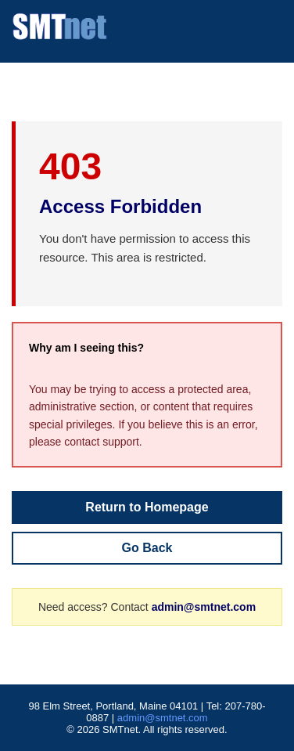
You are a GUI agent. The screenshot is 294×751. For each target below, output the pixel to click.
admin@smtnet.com (204, 607)
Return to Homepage (146, 507)
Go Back (147, 547)
